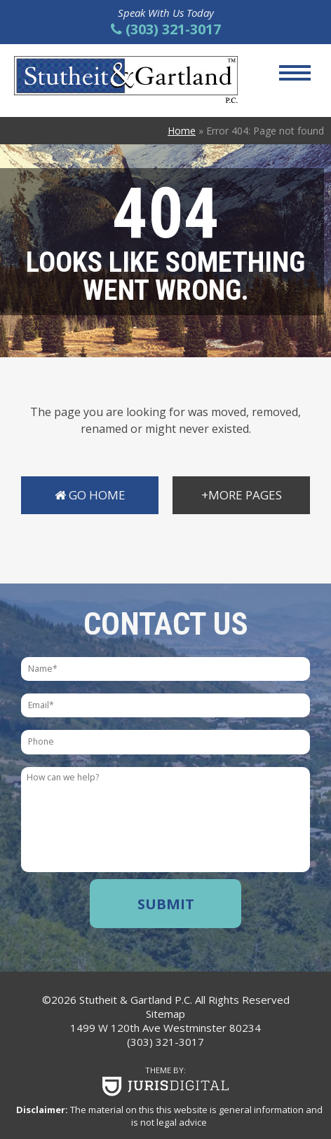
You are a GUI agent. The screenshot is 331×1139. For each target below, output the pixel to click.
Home (182, 130)
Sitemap (165, 1014)
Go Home (90, 495)
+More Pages (241, 495)
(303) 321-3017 (165, 1042)
